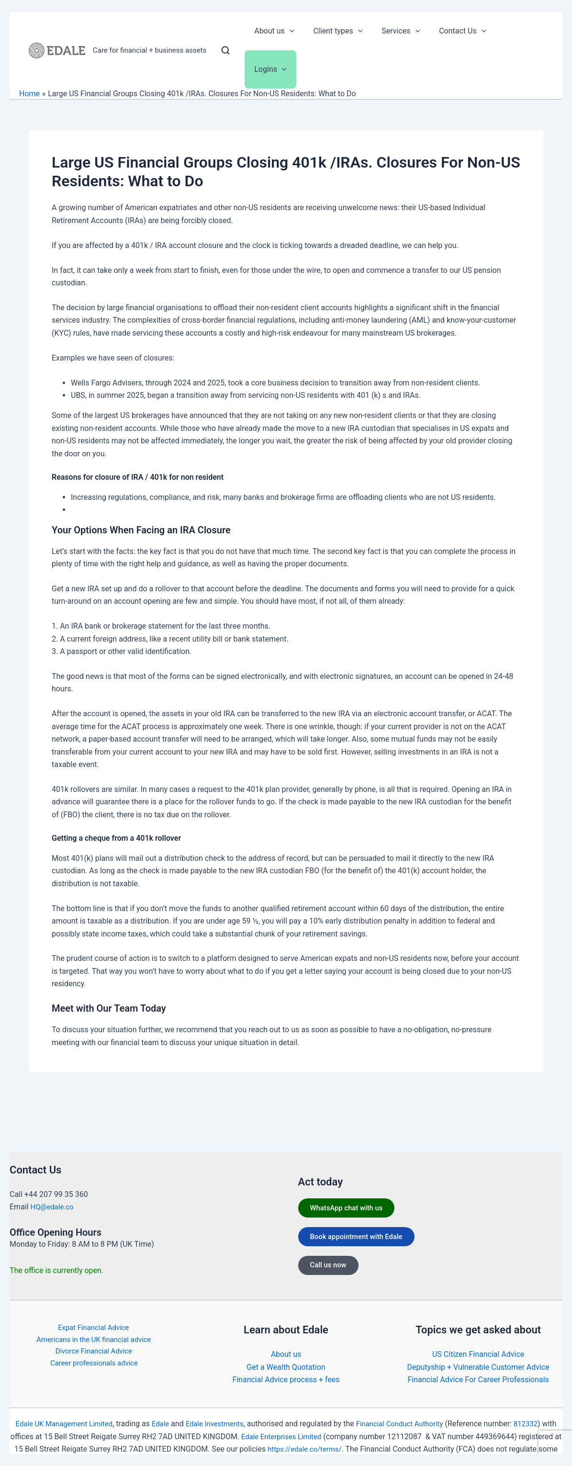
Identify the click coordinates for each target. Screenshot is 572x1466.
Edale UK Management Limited (64, 1411)
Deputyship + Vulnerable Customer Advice (478, 1354)
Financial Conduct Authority (413, 1411)
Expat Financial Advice (92, 1315)
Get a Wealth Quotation (286, 1354)
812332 (544, 1411)
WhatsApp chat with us (352, 1196)
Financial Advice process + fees (285, 1367)
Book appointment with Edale (363, 1228)
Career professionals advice (95, 1353)
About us (286, 1341)
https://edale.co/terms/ (352, 1436)
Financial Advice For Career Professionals (478, 1367)
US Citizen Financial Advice (478, 1341)
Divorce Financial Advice (93, 1340)
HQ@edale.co (54, 1194)
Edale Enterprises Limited (312, 1423)
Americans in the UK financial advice (94, 1327)
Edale (165, 1411)
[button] (303, 31)
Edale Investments (222, 1411)
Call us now (332, 1259)
